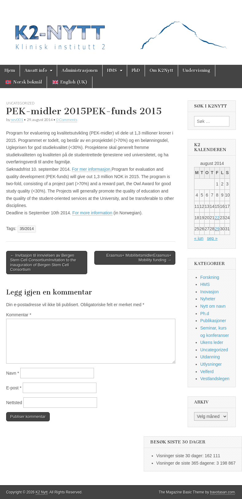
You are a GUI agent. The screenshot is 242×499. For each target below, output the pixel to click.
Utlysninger (211, 364)
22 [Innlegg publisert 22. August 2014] (217, 217)
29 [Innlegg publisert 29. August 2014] (217, 228)
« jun (198, 238)
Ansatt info (36, 70)
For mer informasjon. (91, 169)
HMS (112, 70)
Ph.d (204, 313)
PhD (136, 70)
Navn (12, 373)
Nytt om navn (212, 306)
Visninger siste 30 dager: (180, 455)
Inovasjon (209, 291)
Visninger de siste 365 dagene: (186, 463)
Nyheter (207, 298)
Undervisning (196, 70)
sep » (212, 238)
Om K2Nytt (161, 70)
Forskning (209, 277)
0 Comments (66, 119)
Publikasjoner (213, 320)
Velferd (207, 371)
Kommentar (18, 314)
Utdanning (210, 356)
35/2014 (27, 229)
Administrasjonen (80, 70)
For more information (92, 212)
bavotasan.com (222, 492)
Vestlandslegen (214, 378)
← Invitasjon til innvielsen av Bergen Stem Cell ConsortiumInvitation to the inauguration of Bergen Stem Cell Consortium (43, 262)
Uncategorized (20, 103)
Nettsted (14, 402)
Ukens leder (211, 342)
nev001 (17, 119)
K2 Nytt (42, 492)
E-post (13, 387)
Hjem (10, 70)
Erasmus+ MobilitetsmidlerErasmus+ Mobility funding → (138, 258)
